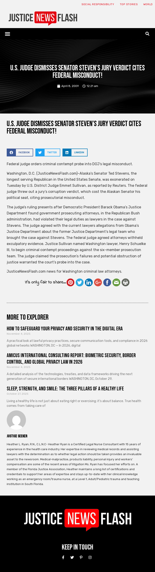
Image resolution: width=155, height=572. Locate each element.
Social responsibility (98, 4)
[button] (7, 33)
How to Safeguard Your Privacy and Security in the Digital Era (65, 328)
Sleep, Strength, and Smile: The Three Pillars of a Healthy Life (65, 388)
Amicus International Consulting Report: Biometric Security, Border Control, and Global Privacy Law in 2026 (71, 358)
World (148, 4)
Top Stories (129, 4)
